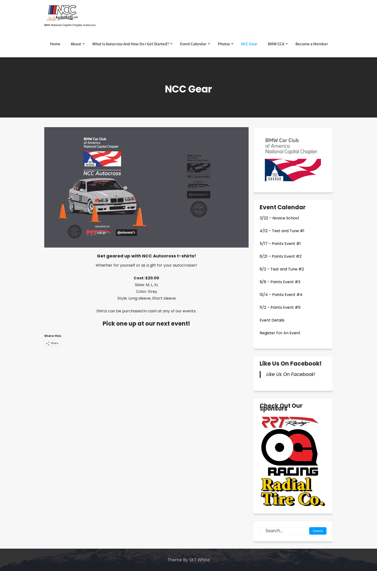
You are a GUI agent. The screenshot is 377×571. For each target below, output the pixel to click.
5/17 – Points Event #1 (280, 243)
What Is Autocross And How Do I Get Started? (130, 43)
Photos (224, 43)
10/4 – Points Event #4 (281, 294)
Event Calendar (193, 43)
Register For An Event (280, 333)
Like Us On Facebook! (291, 364)
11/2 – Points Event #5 (280, 307)
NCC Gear (249, 43)
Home (55, 43)
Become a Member (311, 43)
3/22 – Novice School (279, 218)
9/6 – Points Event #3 (280, 282)
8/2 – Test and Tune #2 (282, 269)
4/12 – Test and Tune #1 (282, 231)
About (76, 43)
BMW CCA (276, 43)
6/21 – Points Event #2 (281, 256)
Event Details (272, 320)
